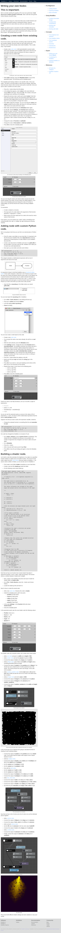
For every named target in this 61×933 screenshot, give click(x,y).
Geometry (51, 43)
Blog (35, 1)
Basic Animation (53, 12)
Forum (30, 1)
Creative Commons (25, 929)
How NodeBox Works (54, 38)
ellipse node (11, 661)
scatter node (10, 658)
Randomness (52, 47)
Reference (33, 925)
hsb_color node (11, 777)
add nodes (13, 768)
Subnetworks (52, 45)
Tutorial (33, 923)
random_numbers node (13, 672)
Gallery (10, 1)
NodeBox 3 (4, 1)
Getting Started (53, 8)
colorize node (10, 818)
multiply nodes (11, 758)
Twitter (48, 925)
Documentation (24, 1)
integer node (11, 677)
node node (13, 49)
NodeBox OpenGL (5, 925)
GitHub (48, 926)
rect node (9, 656)
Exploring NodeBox (54, 10)
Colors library (15, 460)
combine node (10, 829)
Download (16, 1)
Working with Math (53, 29)
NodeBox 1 (3, 923)
